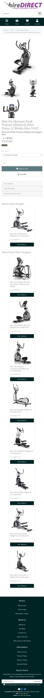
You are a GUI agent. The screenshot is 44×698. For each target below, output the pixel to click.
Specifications (9, 189)
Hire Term (5, 151)
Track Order (22, 610)
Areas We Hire (22, 637)
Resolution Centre (22, 614)
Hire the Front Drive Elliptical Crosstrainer (19, 576)
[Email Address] (17, 681)
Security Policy (22, 664)
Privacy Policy (22, 656)
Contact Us (22, 633)
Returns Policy (22, 660)
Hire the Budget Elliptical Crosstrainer (21, 411)
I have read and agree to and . (22, 685)
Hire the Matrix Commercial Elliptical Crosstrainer (19, 369)
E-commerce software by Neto (31, 691)
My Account (22, 605)
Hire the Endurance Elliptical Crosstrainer (19, 235)
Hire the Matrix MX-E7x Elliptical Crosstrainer (20, 326)
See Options (22, 244)
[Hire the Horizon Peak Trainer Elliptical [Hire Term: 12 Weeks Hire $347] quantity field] (22, 163)
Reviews (12, 194)
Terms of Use (22, 652)
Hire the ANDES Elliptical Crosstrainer (20, 493)
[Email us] (19, 689)
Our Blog (22, 629)
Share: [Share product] (7, 138)
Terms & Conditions (24, 685)
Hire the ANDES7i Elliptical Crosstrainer (21, 452)
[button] (22, 174)
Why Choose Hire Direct (22, 641)
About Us (22, 625)
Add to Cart (22, 169)
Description (8, 184)
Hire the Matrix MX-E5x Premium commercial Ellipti (20, 284)
